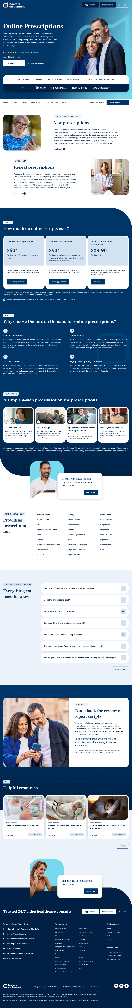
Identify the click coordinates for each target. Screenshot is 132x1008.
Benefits (23, 102)
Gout (70, 540)
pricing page (34, 292)
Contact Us (111, 939)
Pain (102, 550)
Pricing (14, 102)
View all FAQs (120, 669)
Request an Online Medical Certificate (19, 939)
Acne (39, 535)
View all (123, 846)
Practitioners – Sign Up (114, 952)
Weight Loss (105, 525)
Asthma (40, 540)
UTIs (38, 525)
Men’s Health (105, 515)
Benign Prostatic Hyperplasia (48, 545)
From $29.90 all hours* (12, 57)
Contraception (42, 550)
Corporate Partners (113, 959)
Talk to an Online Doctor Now (15, 924)
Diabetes (71, 530)
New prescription (14, 63)
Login (122, 5)
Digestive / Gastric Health (47, 530)
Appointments (90, 5)
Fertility (71, 515)
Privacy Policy (37, 987)
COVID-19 (40, 555)
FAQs (64, 102)
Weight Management (62, 939)
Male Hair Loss (106, 535)
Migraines (104, 540)
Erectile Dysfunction (76, 535)
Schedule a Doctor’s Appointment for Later (21, 929)
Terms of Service (52, 987)
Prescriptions (107, 5)
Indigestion (104, 530)
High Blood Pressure (76, 550)
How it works (35, 102)
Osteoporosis (105, 545)
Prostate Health (43, 520)
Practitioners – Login (114, 955)
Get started (98, 282)
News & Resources (113, 932)
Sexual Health (106, 520)
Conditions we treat (51, 102)
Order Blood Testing (11, 948)
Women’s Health (43, 515)
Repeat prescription (36, 63)
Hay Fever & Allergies (86, 961)
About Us (110, 928)
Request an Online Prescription (16, 934)
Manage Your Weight (12, 958)
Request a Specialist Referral (15, 944)
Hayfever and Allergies (77, 545)
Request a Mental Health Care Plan (18, 953)
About (5, 102)
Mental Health (74, 520)
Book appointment (16, 282)
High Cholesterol (75, 555)
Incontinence (73, 525)
